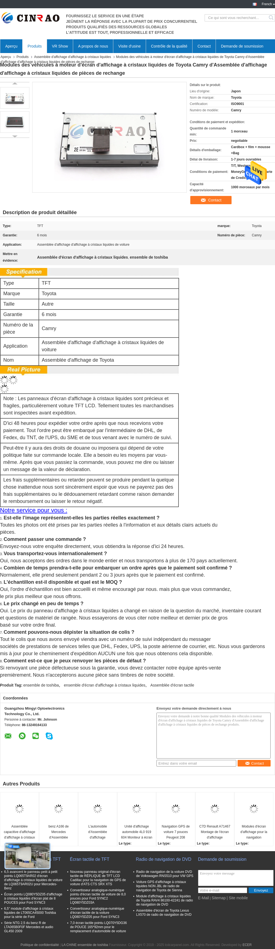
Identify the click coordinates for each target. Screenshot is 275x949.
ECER (247, 945)
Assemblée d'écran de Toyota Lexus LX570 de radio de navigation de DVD (163, 913)
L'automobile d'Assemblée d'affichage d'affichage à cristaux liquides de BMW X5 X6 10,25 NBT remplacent (97, 832)
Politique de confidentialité (40, 945)
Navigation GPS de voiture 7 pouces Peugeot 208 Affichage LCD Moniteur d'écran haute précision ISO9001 (176, 832)
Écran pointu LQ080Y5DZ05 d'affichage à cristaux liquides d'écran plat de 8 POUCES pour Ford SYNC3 (33, 898)
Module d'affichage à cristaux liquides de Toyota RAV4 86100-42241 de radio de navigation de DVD (164, 900)
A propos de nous (93, 46)
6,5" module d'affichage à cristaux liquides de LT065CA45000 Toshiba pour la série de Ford (30, 913)
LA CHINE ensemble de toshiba (85, 945)
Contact (204, 46)
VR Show (60, 46)
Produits (35, 46)
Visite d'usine (129, 46)
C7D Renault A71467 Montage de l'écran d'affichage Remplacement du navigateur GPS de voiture (214, 832)
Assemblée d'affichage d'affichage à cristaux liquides (72, 57)
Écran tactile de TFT (89, 859)
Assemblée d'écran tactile (172, 685)
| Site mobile (237, 898)
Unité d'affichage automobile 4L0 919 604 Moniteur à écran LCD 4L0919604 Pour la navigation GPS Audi (136, 832)
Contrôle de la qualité (169, 46)
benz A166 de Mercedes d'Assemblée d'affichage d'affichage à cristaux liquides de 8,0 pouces (58, 832)
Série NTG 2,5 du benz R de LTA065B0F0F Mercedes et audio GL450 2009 (28, 927)
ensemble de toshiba (41, 685)
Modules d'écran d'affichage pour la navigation (253, 832)
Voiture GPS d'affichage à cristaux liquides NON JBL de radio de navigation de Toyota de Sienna (161, 886)
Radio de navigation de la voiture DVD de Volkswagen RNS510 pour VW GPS (164, 874)
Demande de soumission (242, 46)
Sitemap (218, 898)
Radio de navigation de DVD (163, 859)
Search (271, 17)
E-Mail (203, 898)
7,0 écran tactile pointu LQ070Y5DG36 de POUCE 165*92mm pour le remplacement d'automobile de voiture (98, 927)
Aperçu (11, 46)
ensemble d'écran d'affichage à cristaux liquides (104, 685)
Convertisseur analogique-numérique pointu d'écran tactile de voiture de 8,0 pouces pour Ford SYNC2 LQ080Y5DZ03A (98, 896)
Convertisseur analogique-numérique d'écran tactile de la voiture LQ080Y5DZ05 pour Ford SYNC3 (97, 913)
